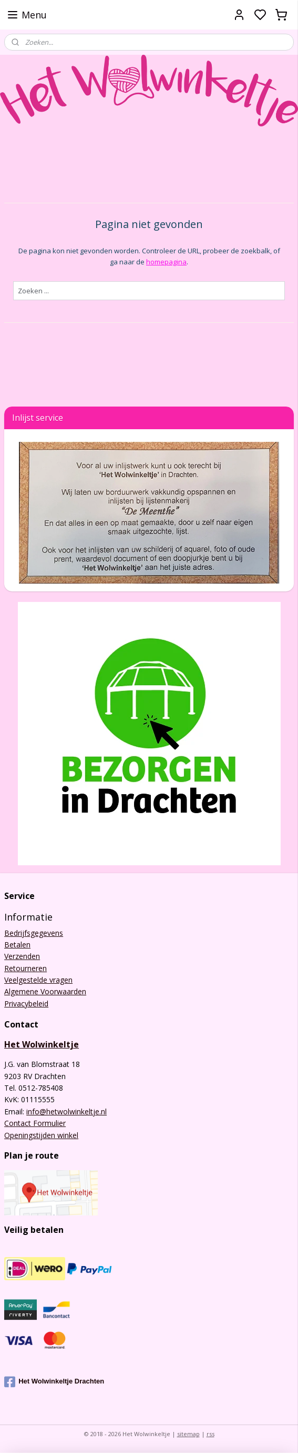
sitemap (188, 1434)
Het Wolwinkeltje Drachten (54, 1382)
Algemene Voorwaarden (45, 991)
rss (210, 1434)
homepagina (166, 261)
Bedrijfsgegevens (33, 933)
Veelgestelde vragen (38, 980)
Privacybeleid (26, 1004)
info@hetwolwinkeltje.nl (66, 1111)
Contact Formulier (35, 1123)
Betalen (17, 945)
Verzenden (22, 956)
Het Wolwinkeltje (41, 1044)
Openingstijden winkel (41, 1135)
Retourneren (25, 968)
